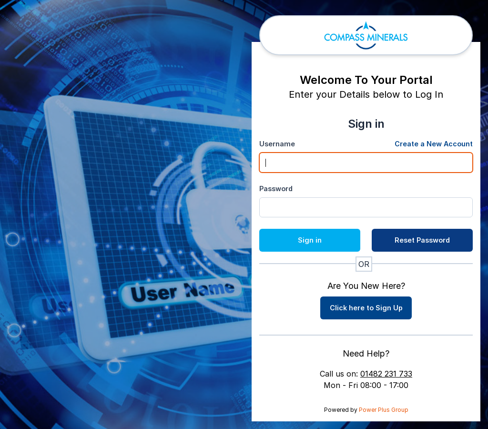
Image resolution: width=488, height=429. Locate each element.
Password (276, 188)
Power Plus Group (383, 409)
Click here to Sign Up (366, 308)
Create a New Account (434, 144)
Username (277, 144)
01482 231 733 (386, 373)
